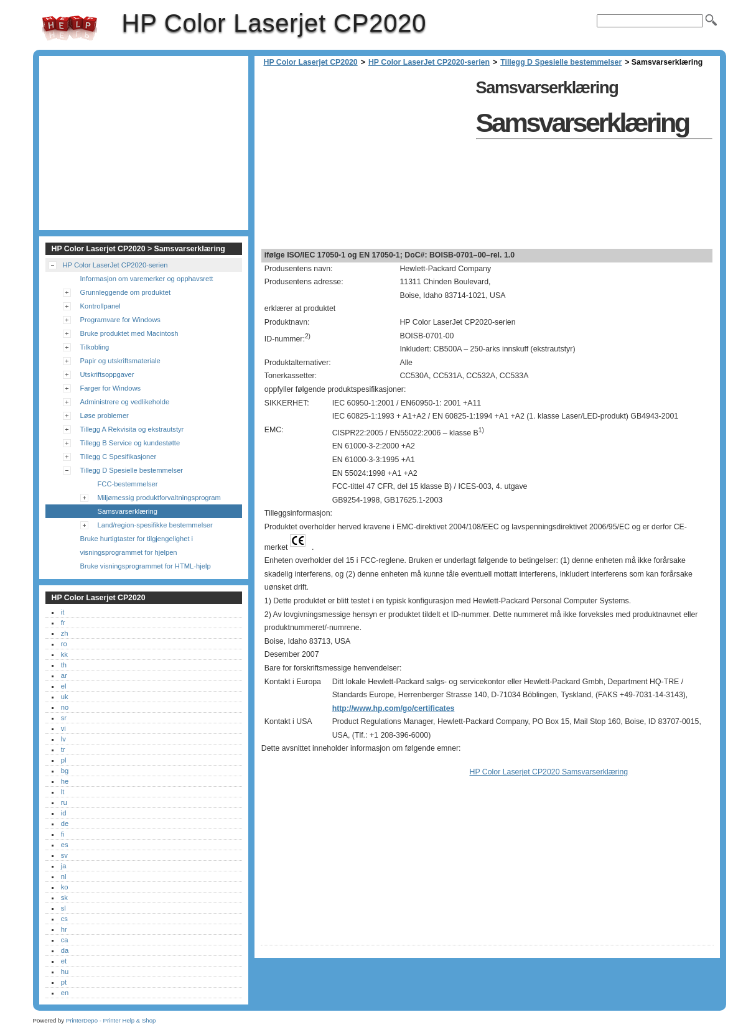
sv (64, 855)
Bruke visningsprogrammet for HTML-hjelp (145, 566)
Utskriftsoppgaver (107, 374)
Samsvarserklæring (127, 511)
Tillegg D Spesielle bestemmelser (561, 62)
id (64, 813)
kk (64, 654)
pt (64, 982)
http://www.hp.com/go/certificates (393, 708)
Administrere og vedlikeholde (125, 402)
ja (64, 866)
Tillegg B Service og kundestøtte (130, 443)
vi (63, 728)
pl (64, 760)
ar (64, 675)
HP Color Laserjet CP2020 (69, 28)
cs (64, 918)
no (64, 707)
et (64, 961)
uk (64, 696)
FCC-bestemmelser (128, 484)
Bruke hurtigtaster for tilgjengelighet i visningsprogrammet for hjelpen (137, 545)
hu (64, 971)
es (64, 844)
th (64, 665)
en (64, 992)
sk (64, 897)
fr (63, 622)
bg (64, 770)
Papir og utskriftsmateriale (120, 360)
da (64, 950)
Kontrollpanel (100, 306)
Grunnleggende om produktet (125, 292)
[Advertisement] (365, 162)
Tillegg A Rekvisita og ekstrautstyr (132, 429)
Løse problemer (104, 415)
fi (63, 834)
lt (63, 792)
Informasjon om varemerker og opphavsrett (146, 278)
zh (64, 633)
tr (63, 749)
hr (64, 929)
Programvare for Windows (120, 319)
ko (64, 887)
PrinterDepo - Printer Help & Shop (111, 1020)
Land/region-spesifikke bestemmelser (155, 525)
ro (64, 643)
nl (64, 876)
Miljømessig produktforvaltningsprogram (159, 497)
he (64, 781)
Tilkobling (95, 347)
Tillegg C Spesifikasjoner (118, 456)
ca (64, 940)
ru (64, 802)
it (63, 612)
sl (63, 908)
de (64, 823)
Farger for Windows (110, 388)
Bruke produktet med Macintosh (129, 333)
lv (63, 739)
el (64, 686)
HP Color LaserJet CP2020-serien (429, 62)
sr (64, 717)
